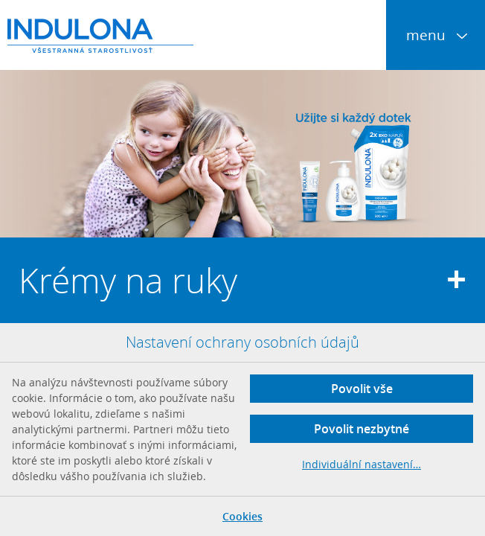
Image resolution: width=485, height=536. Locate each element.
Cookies (242, 516)
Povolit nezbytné (361, 429)
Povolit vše (362, 388)
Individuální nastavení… (361, 464)
